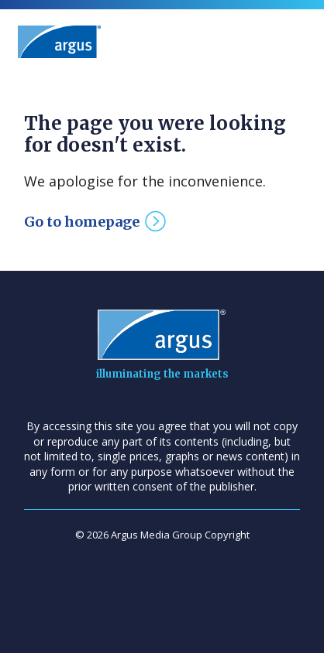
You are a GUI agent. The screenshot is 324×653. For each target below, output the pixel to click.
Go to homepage (82, 222)
